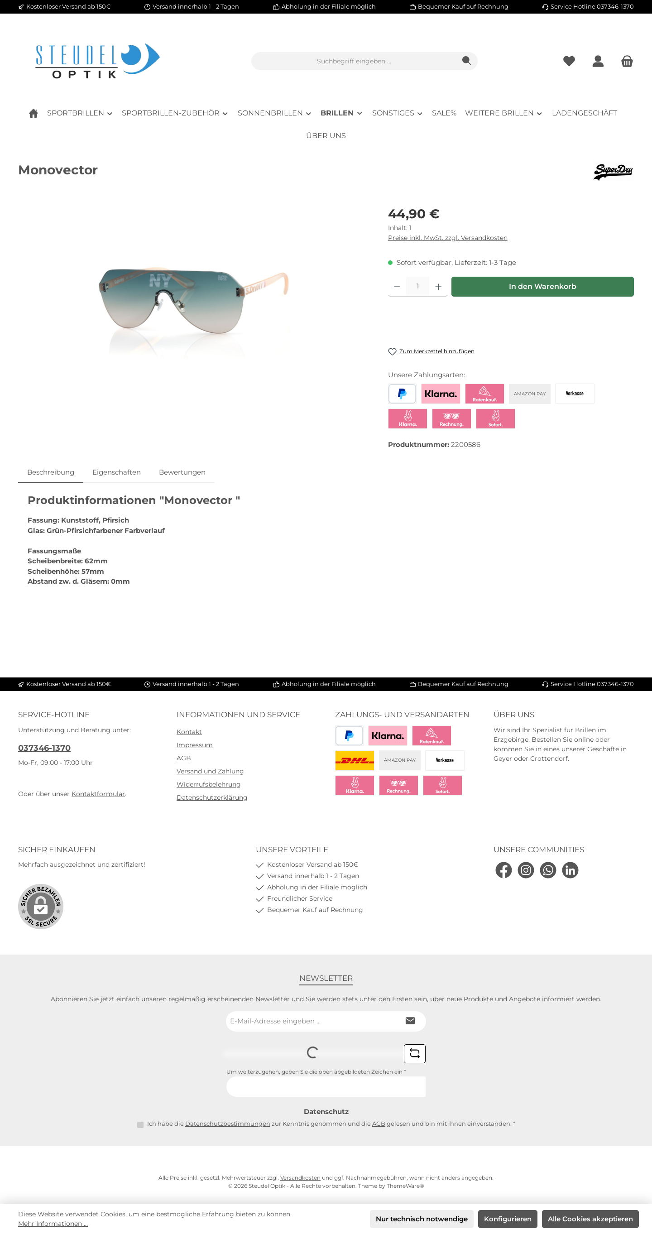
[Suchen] (467, 61)
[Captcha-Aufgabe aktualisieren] (415, 1053)
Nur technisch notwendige (422, 1219)
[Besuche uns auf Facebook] (504, 870)
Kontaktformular (98, 794)
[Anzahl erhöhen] (438, 287)
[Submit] (410, 1021)
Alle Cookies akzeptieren (590, 1219)
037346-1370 (44, 748)
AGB (184, 758)
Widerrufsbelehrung (209, 784)
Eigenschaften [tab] (116, 472)
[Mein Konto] (598, 61)
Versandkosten (300, 1177)
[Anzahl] (418, 287)
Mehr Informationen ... (53, 1224)
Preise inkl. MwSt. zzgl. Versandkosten (448, 238)
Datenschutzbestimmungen (227, 1123)
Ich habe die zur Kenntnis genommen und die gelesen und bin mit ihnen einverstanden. (331, 1123)
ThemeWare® (405, 1185)
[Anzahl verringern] (397, 287)
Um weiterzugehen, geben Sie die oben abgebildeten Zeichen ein (316, 1071)
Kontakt (189, 732)
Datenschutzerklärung (212, 797)
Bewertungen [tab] (182, 472)
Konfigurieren (508, 1219)
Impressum (195, 745)
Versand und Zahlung (210, 771)
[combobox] (354, 61)
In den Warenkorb (542, 286)
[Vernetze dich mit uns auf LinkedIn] (570, 870)
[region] (194, 301)
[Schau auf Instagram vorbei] (526, 870)
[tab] (50, 472)
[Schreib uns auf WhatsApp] (548, 870)
